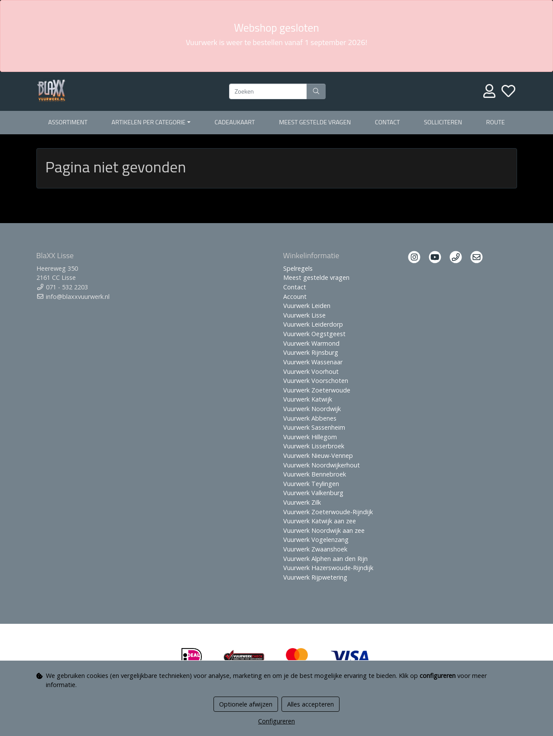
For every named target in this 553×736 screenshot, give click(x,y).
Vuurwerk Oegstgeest (314, 334)
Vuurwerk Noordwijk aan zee (324, 530)
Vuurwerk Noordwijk (312, 409)
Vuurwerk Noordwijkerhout (321, 465)
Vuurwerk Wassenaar (313, 362)
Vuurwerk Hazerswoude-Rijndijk (328, 568)
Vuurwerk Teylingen (311, 484)
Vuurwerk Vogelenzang (316, 539)
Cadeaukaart (235, 122)
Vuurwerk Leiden (306, 306)
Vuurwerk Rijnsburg (310, 352)
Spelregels (298, 268)
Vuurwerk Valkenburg (313, 493)
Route (495, 122)
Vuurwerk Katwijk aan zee (319, 521)
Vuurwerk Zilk (302, 502)
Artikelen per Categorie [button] (149, 122)
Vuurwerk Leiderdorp (313, 324)
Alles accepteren (310, 704)
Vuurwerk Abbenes (309, 418)
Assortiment (67, 122)
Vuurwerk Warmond (311, 343)
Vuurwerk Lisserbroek (313, 446)
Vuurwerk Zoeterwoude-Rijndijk (328, 512)
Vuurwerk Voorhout (311, 371)
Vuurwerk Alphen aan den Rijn (325, 558)
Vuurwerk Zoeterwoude (316, 390)
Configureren (276, 721)
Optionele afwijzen (245, 704)
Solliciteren (443, 122)
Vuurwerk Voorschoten (315, 380)
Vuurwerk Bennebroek (314, 474)
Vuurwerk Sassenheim (314, 427)
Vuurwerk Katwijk (307, 399)
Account (295, 296)
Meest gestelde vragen (315, 122)
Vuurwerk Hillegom (310, 437)
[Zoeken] (268, 91)
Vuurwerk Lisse (304, 315)
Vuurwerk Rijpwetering (315, 577)
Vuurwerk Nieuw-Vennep (318, 455)
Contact (387, 122)
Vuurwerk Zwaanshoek (315, 549)
